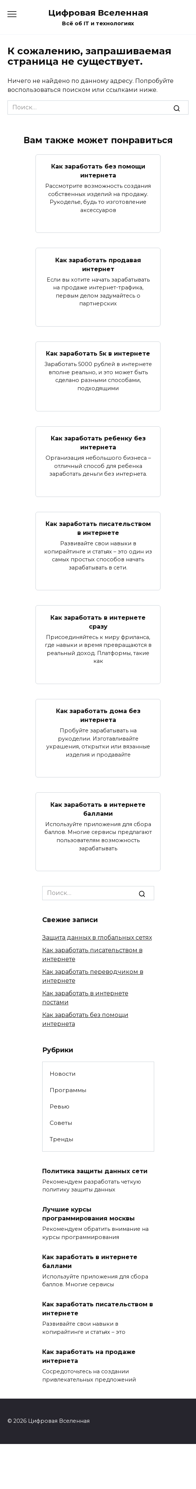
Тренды (61, 1139)
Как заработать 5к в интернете (98, 353)
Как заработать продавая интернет (98, 264)
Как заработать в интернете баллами (98, 809)
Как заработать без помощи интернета (98, 171)
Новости (63, 1073)
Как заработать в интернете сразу (98, 622)
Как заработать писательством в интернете (98, 528)
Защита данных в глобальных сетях (97, 937)
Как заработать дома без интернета (98, 715)
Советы (61, 1122)
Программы (68, 1090)
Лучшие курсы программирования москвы (88, 1214)
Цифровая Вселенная (98, 12)
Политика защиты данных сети (94, 1170)
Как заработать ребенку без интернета (98, 443)
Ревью (59, 1106)
